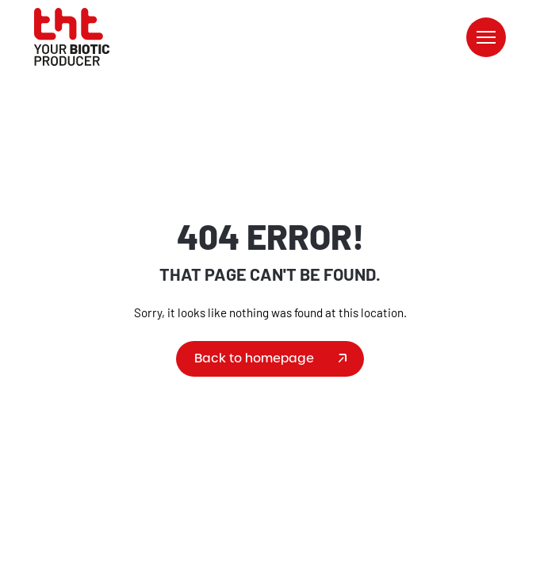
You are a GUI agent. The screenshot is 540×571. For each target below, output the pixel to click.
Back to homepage (254, 358)
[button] (486, 37)
